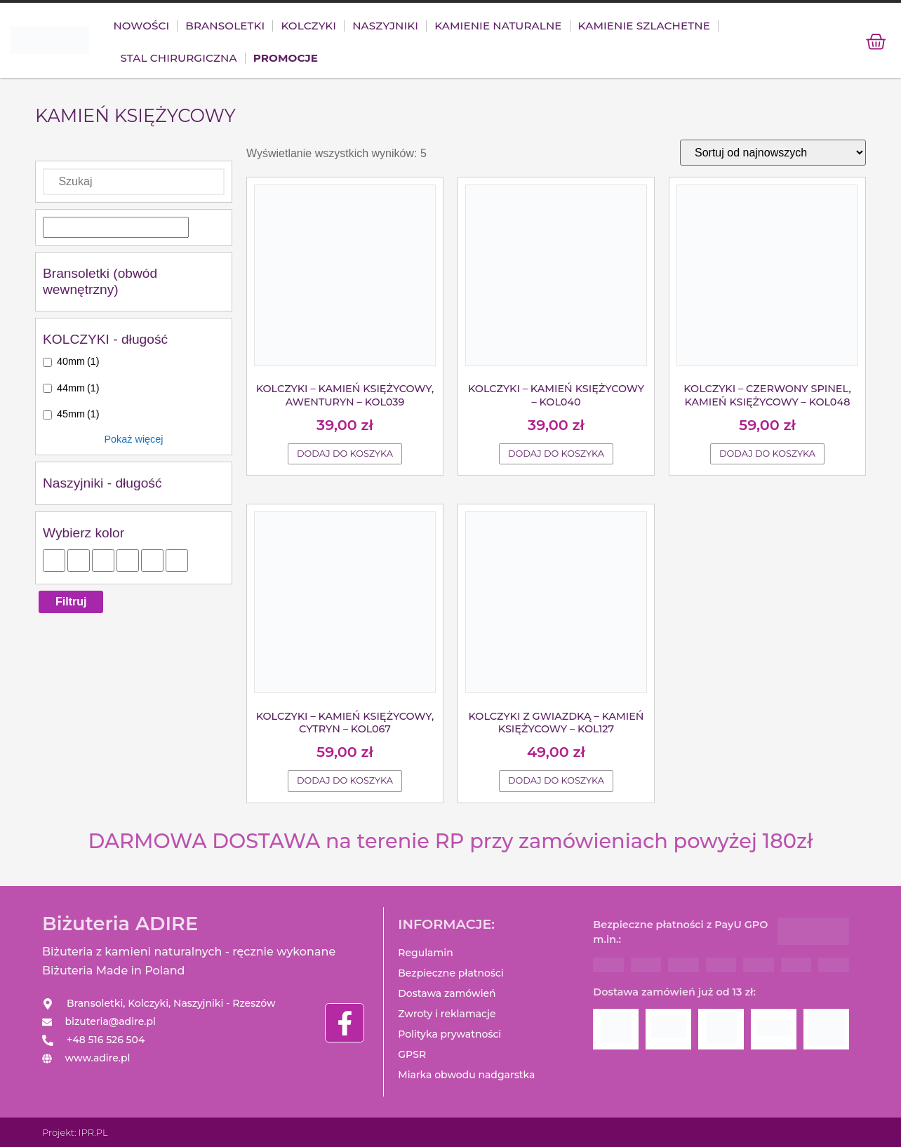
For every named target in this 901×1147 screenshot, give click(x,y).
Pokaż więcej (134, 439)
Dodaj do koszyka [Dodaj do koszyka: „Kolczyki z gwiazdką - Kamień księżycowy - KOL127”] (556, 781)
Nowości (141, 26)
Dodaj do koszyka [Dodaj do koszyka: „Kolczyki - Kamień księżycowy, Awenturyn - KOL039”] (345, 454)
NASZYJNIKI (385, 26)
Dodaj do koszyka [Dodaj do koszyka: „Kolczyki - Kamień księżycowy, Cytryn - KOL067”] (345, 781)
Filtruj (70, 602)
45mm (78, 414)
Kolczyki (308, 26)
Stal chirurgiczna (178, 58)
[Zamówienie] (773, 153)
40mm (78, 362)
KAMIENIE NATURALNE (497, 26)
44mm (78, 388)
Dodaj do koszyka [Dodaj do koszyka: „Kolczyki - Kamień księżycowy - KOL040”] (556, 454)
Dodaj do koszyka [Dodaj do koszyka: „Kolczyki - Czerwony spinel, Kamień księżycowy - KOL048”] (767, 454)
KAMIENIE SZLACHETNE (644, 26)
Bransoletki (225, 26)
